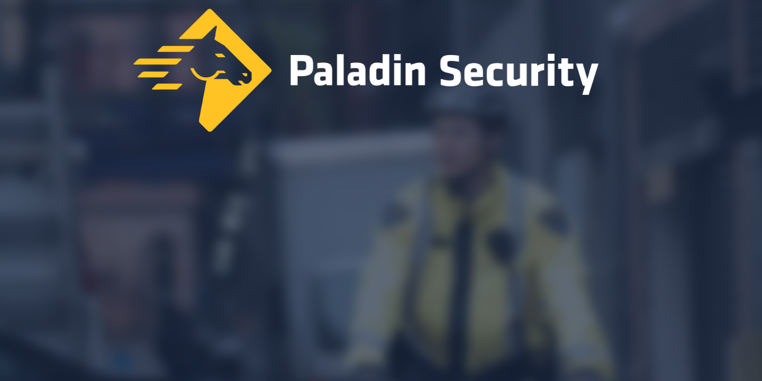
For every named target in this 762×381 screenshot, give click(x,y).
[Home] (381, 73)
